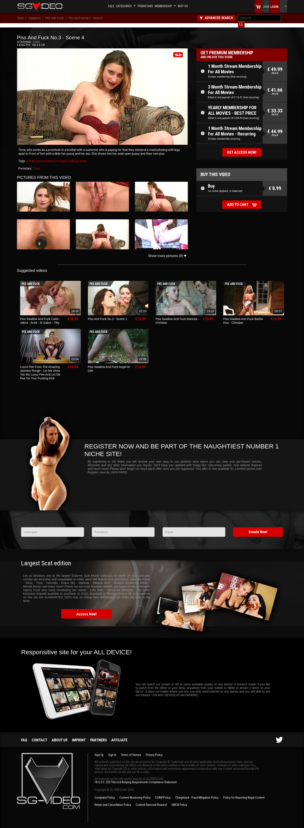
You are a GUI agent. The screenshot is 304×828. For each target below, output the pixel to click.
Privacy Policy (154, 750)
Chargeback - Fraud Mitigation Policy (196, 793)
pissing (41, 156)
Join (266, 6)
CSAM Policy (163, 793)
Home (20, 18)
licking (50, 156)
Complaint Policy (105, 793)
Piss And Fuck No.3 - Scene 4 (85, 18)
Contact (39, 736)
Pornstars (145, 6)
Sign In (112, 750)
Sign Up (99, 750)
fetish (82, 156)
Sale (111, 6)
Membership (163, 6)
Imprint (79, 736)
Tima (36, 37)
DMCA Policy (179, 800)
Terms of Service (131, 750)
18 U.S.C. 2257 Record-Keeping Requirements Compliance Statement (136, 778)
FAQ (24, 736)
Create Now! (257, 527)
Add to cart (237, 200)
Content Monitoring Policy (135, 793)
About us (60, 736)
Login (274, 6)
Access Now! (86, 610)
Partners (98, 736)
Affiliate (119, 736)
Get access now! (241, 148)
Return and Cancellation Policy (113, 800)
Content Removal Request (151, 800)
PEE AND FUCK (54, 18)
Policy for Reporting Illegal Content (244, 793)
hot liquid (60, 156)
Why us (183, 6)
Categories (124, 6)
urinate (31, 156)
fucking (72, 156)
